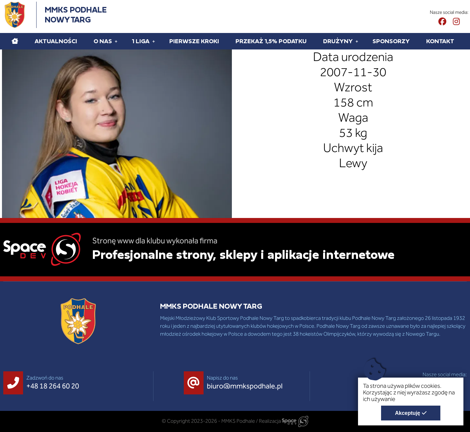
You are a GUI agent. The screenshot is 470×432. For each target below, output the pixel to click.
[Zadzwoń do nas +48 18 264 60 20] (42, 382)
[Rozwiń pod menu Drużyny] (356, 41)
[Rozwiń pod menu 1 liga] (153, 41)
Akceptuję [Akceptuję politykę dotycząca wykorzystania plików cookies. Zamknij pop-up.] (407, 413)
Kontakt (440, 41)
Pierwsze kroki (194, 41)
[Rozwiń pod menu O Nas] (116, 41)
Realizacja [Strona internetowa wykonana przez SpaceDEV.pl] (283, 421)
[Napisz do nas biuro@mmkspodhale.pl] (235, 382)
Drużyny (338, 41)
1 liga (141, 41)
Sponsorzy (391, 41)
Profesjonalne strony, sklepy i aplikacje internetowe (243, 254)
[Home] (14, 41)
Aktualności (56, 41)
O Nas (103, 41)
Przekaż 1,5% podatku (271, 41)
